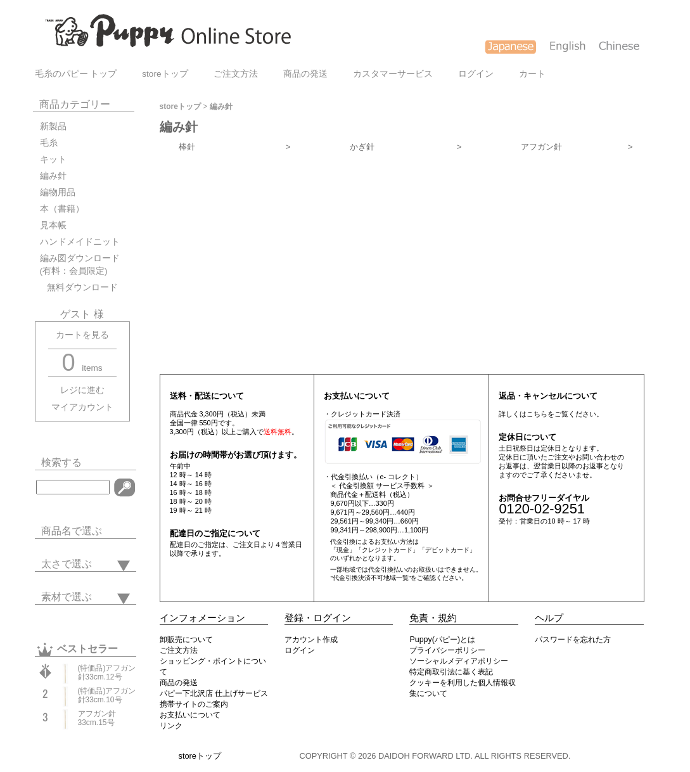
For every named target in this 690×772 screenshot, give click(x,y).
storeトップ (165, 74)
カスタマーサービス (393, 74)
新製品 (53, 126)
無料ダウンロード (79, 287)
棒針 (235, 146)
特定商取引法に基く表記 (451, 671)
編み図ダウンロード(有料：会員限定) (80, 265)
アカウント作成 (311, 639)
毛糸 (49, 143)
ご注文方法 (236, 74)
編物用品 (57, 192)
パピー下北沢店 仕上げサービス (214, 693)
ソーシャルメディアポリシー (458, 661)
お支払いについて (190, 715)
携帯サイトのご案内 (194, 704)
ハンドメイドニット (80, 242)
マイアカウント (82, 407)
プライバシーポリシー (447, 650)
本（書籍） (62, 209)
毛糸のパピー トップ (76, 74)
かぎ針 (406, 146)
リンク (171, 725)
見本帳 (53, 225)
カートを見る (82, 335)
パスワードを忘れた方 (573, 639)
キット (53, 159)
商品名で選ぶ (71, 530)
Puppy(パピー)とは (442, 639)
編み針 (53, 176)
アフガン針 (577, 146)
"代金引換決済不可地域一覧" (370, 577)
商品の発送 (305, 74)
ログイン (476, 74)
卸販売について (186, 639)
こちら (537, 414)
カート (532, 74)
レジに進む (82, 390)
